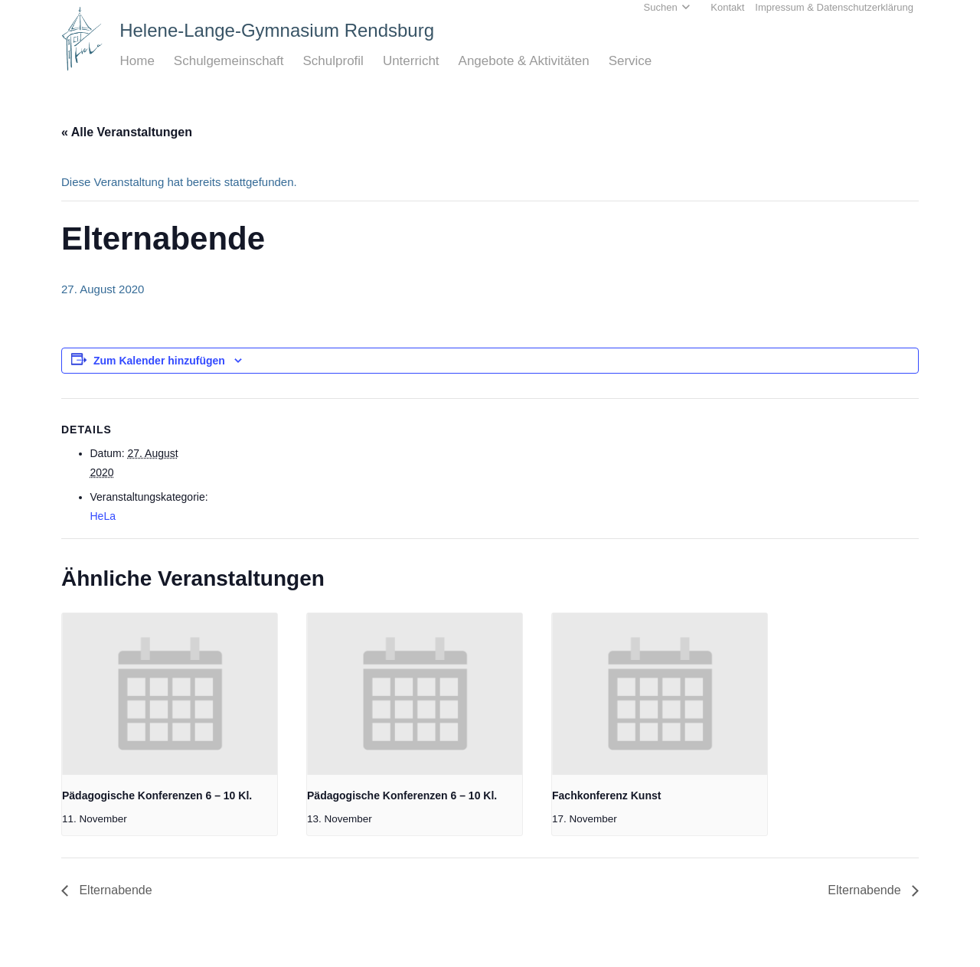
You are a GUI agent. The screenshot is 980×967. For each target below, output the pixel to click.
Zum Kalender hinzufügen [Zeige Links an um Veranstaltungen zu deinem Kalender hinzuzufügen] (159, 360)
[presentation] (169, 694)
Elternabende (114, 890)
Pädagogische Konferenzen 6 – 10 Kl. (157, 795)
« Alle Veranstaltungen (126, 132)
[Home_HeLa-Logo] (82, 38)
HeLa (103, 516)
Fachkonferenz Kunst (606, 795)
